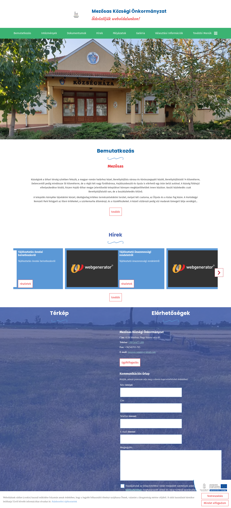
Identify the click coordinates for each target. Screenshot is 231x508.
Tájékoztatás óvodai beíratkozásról (30, 255)
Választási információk (169, 34)
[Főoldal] (74, 15)
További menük (205, 34)
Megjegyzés (127, 413)
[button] (217, 273)
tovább (115, 213)
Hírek (99, 34)
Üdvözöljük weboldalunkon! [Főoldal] (129, 15)
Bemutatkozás (22, 34)
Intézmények (49, 34)
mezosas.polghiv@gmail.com (143, 350)
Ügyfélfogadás (130, 360)
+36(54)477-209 (137, 340)
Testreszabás (215, 496)
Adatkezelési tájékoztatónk (64, 501)
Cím (173, 382)
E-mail (179, 398)
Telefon (129, 398)
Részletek (25, 281)
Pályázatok (119, 34)
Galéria (140, 34)
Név (127, 382)
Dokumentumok (76, 34)
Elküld (126, 467)
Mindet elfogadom (215, 503)
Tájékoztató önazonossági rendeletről (132, 255)
